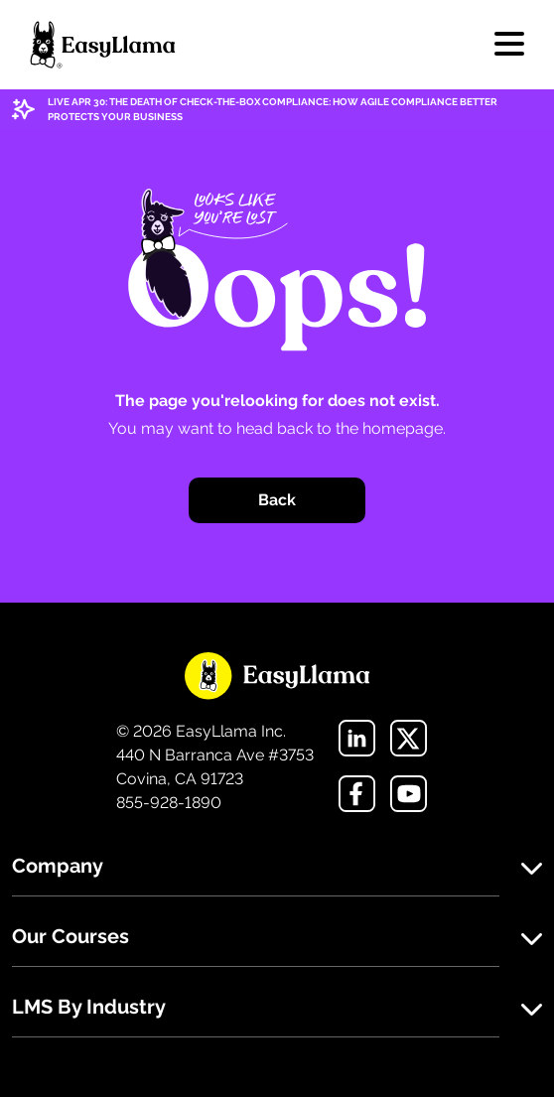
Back (277, 499)
